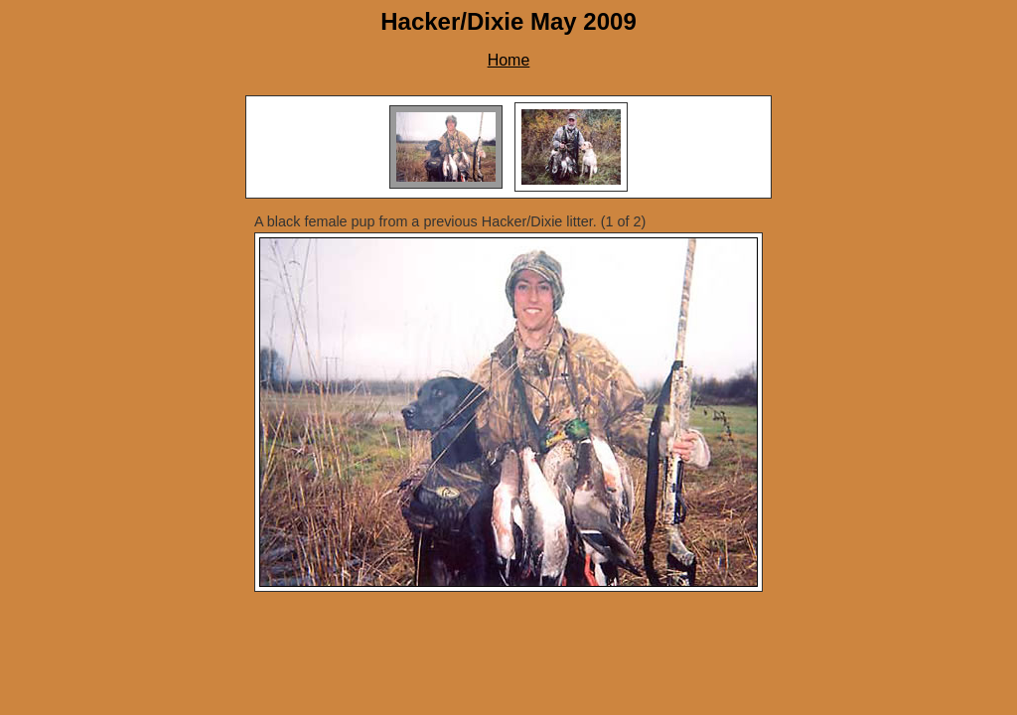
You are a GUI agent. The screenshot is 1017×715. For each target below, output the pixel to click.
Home (509, 60)
